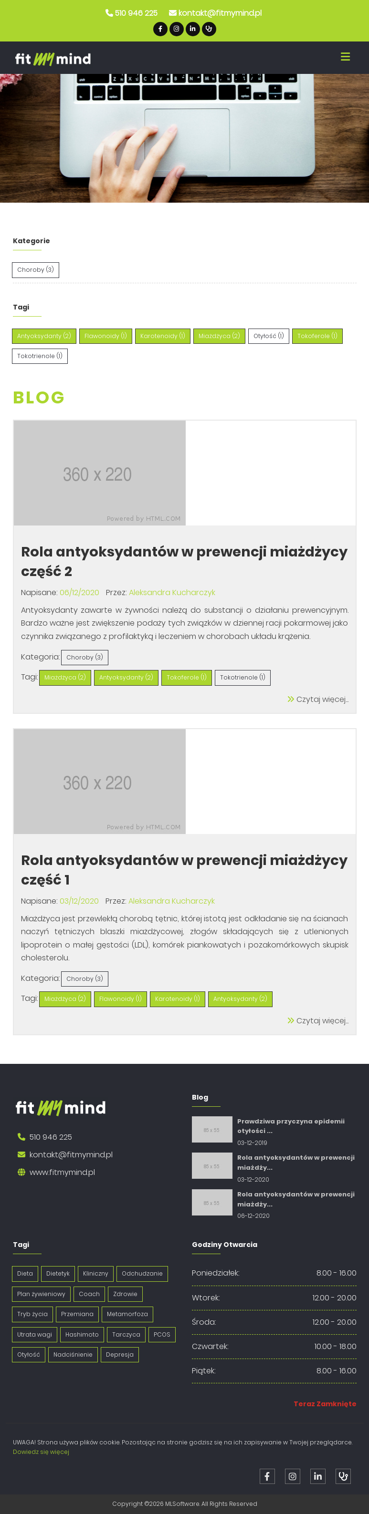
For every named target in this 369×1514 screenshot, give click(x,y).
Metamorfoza (127, 1314)
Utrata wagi (34, 1334)
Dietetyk (58, 1273)
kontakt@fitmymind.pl (220, 13)
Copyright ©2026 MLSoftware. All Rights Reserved (184, 1504)
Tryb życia (32, 1314)
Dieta (25, 1273)
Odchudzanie (142, 1273)
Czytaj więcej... (317, 699)
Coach (89, 1294)
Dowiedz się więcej (41, 1452)
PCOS (162, 1334)
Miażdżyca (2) (65, 677)
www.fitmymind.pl (62, 1172)
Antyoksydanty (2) (126, 677)
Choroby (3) (84, 657)
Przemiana (77, 1314)
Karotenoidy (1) (177, 999)
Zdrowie (125, 1294)
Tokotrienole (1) (242, 677)
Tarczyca (126, 1334)
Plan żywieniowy (41, 1294)
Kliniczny (95, 1273)
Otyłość (28, 1354)
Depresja (120, 1354)
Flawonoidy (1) (120, 999)
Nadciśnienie (73, 1354)
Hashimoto (82, 1334)
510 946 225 (136, 13)
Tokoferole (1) (187, 677)
